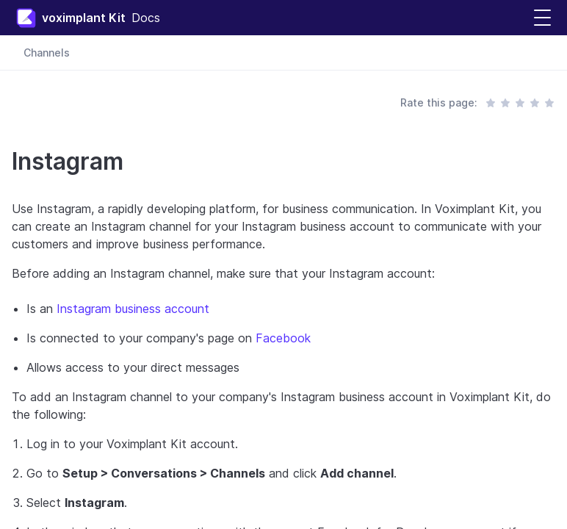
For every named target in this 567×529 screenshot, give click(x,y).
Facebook (283, 338)
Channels (47, 52)
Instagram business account (133, 308)
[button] (542, 18)
